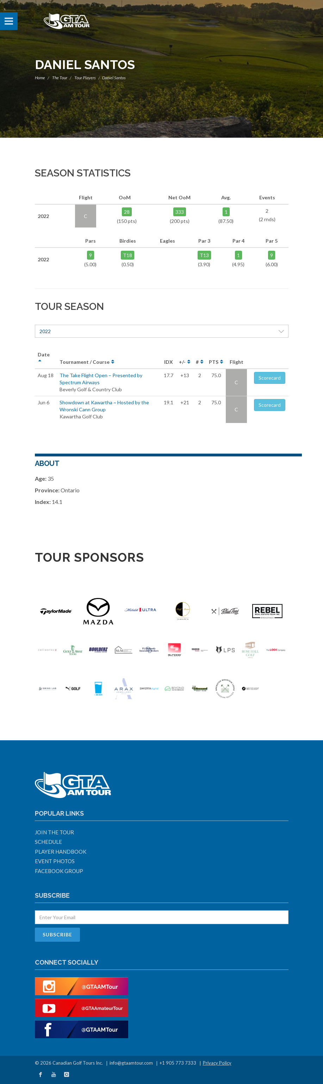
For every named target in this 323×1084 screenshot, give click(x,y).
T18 (127, 255)
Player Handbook (60, 851)
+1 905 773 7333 (178, 1063)
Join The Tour (54, 832)
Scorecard (270, 378)
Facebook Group (59, 871)
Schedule (48, 842)
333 (179, 212)
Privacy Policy (217, 1063)
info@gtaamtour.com (131, 1063)
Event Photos (55, 861)
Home (40, 77)
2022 (161, 331)
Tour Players (85, 77)
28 (127, 212)
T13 (204, 255)
